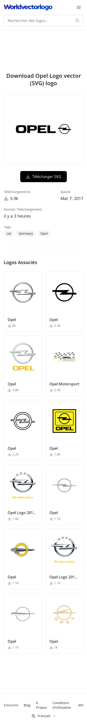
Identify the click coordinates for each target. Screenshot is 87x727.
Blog (27, 705)
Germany (26, 233)
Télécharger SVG (43, 176)
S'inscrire (11, 705)
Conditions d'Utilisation (61, 705)
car (8, 233)
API (80, 705)
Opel (44, 233)
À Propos (41, 705)
